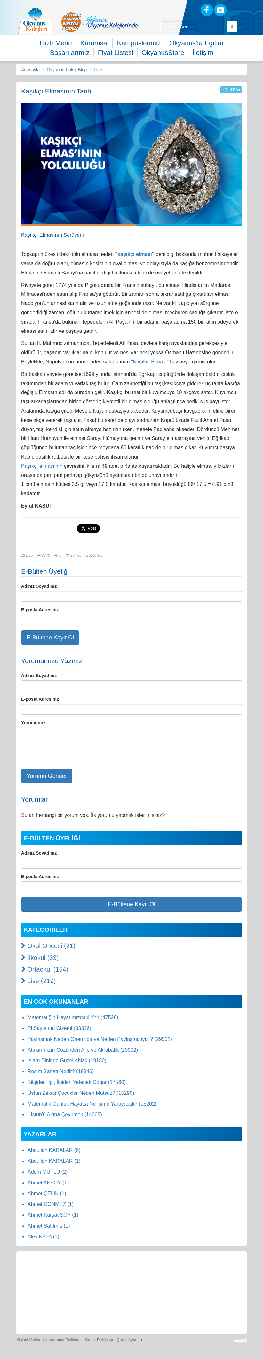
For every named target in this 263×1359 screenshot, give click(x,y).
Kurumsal (94, 43)
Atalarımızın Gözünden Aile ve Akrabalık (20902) (83, 1050)
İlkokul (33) (40, 957)
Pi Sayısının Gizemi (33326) (59, 1028)
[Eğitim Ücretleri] (88, 1311)
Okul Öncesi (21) (48, 945)
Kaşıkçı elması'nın (42, 466)
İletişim (203, 52)
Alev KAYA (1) (43, 1236)
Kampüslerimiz (139, 43)
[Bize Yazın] (44, 1272)
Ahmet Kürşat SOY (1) (53, 1215)
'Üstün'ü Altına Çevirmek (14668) (65, 1114)
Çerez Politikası (99, 1340)
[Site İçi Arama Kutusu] (193, 26)
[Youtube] (220, 10)
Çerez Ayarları (129, 1340)
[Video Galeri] (220, 1272)
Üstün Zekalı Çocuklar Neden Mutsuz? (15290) (81, 1093)
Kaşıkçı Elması (150, 361)
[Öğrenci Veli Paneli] (73, 1272)
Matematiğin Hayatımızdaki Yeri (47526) (73, 1017)
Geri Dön (231, 90)
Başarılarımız (70, 52)
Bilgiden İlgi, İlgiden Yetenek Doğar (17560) (77, 1082)
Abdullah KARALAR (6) (54, 1150)
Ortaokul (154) (44, 969)
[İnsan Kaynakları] (117, 1311)
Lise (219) (38, 980)
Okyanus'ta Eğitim (196, 43)
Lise (98, 69)
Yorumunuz (33, 722)
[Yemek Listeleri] (132, 1272)
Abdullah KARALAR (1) (54, 1161)
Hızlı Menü (56, 43)
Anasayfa (30, 69)
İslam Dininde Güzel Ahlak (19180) (67, 1060)
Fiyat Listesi (115, 52)
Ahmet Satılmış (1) (49, 1225)
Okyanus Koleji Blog (67, 69)
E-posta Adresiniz (40, 609)
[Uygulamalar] (175, 1311)
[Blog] (184, 9)
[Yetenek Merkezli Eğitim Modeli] (99, 22)
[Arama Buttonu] (232, 26)
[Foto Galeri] (191, 1272)
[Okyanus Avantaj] (145, 1311)
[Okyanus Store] (103, 1272)
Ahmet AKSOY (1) (48, 1182)
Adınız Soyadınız (39, 586)
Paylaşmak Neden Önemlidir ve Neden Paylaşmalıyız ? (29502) (100, 1039)
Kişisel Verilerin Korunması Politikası (49, 1340)
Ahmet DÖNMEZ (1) (51, 1204)
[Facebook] (207, 10)
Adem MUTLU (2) (48, 1172)
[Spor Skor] (161, 1272)
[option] (99, 22)
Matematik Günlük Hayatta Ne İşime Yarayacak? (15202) (92, 1104)
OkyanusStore (163, 52)
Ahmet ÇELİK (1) (47, 1193)
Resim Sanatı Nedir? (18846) (61, 1071)
